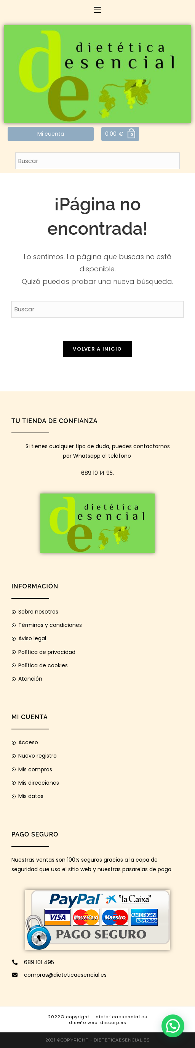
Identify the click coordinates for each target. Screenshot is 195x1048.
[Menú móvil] (97, 10)
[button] (172, 1025)
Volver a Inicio (97, 349)
